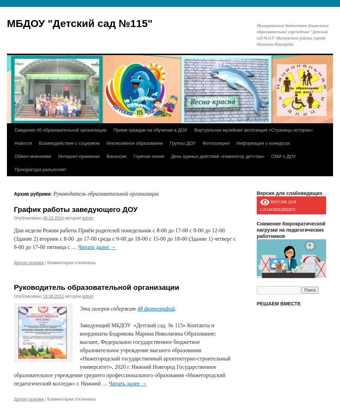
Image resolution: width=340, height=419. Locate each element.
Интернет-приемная (79, 156)
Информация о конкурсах (263, 143)
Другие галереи (29, 262)
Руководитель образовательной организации (96, 287)
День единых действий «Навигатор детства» (217, 156)
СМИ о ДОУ (283, 156)
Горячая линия (149, 156)
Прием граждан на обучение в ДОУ (150, 130)
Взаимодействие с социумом (69, 143)
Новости (23, 143)
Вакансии (116, 156)
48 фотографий (156, 309)
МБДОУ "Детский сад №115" (80, 23)
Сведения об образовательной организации (61, 130)
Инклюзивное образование (135, 143)
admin (88, 218)
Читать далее (97, 247)
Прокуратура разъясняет (40, 169)
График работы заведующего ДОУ (76, 209)
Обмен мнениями (33, 156)
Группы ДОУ (183, 143)
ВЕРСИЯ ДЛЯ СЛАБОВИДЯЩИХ (278, 205)
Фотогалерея (216, 143)
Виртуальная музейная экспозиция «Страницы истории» (253, 130)
